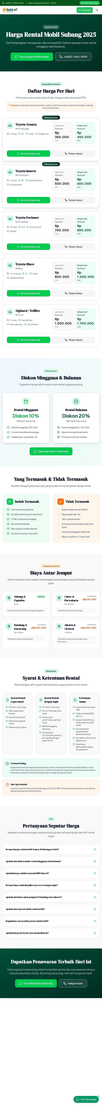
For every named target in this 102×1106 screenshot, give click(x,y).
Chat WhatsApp (89, 3)
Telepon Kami (73, 983)
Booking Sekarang (28, 153)
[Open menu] (97, 10)
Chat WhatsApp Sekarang (36, 983)
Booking (85, 10)
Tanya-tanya (73, 153)
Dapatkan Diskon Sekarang (51, 451)
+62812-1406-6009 (13, 3)
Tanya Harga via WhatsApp (32, 56)
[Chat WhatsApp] (86, 1099)
